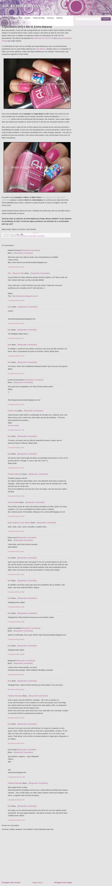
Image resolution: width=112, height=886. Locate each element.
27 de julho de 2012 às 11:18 (16, 356)
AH (18, 236)
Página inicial (37, 882)
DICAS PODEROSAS (21, 6)
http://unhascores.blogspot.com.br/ (25, 296)
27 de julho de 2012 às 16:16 (16, 496)
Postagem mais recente (11, 882)
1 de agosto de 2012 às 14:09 (16, 777)
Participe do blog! (15, 18)
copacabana (32, 236)
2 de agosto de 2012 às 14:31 (16, 800)
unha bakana (41, 236)
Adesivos (13, 236)
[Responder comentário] (30, 250)
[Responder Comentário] (23, 253)
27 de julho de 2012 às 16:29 (16, 516)
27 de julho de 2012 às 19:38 (16, 592)
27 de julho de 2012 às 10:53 (16, 323)
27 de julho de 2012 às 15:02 (16, 468)
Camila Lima (12, 411)
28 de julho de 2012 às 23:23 (16, 743)
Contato (27, 18)
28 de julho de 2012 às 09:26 (16, 689)
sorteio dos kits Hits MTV (42, 38)
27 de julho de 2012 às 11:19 (16, 373)
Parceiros (50, 18)
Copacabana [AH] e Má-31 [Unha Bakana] (27, 26)
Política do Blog (38, 18)
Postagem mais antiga (63, 882)
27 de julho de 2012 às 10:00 (16, 300)
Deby (10, 307)
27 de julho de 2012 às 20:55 (16, 639)
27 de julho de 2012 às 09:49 (16, 267)
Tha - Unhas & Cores (16, 273)
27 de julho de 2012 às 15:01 (16, 447)
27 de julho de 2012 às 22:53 (16, 654)
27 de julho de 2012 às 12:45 (16, 404)
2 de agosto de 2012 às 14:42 (16, 820)
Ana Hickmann (24, 236)
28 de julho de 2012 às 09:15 (16, 674)
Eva (59, 49)
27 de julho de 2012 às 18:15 (16, 551)
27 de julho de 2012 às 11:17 (16, 338)
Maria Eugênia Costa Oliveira (19, 523)
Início (5, 18)
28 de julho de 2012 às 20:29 (16, 718)
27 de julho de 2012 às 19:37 (16, 574)
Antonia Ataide (13, 502)
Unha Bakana (40, 49)
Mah (9, 330)
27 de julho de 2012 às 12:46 (16, 430)
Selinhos (59, 18)
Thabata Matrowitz (15, 474)
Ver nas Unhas (13, 425)
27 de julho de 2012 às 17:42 (16, 531)
